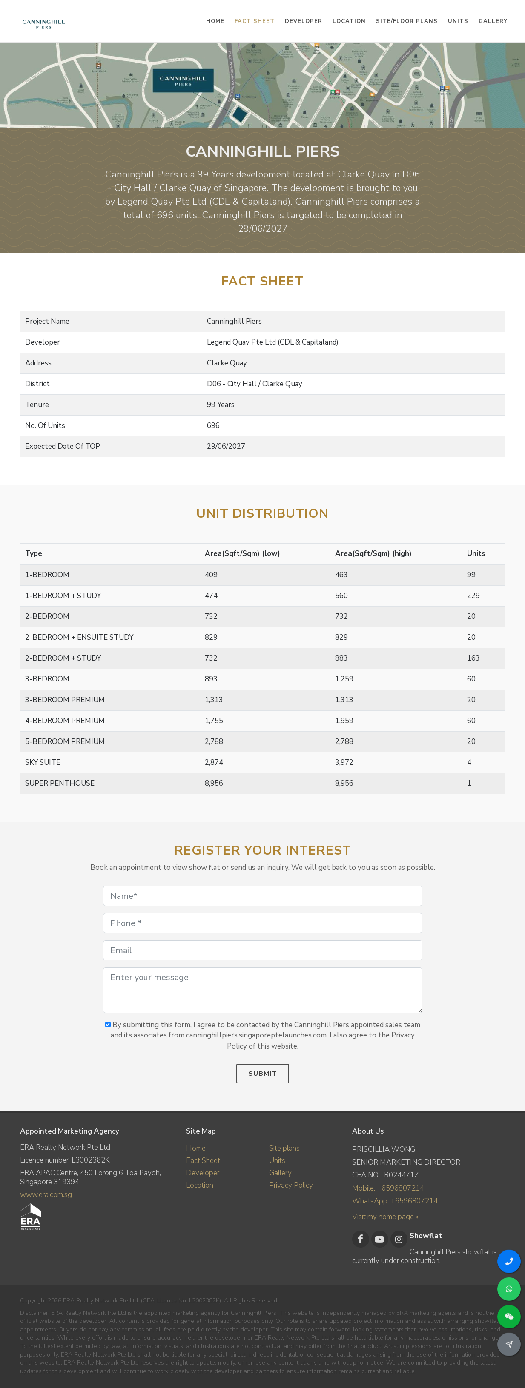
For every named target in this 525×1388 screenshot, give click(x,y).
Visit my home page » (385, 1217)
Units (277, 1161)
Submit (262, 1073)
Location (199, 1185)
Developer (202, 1173)
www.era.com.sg (46, 1195)
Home (196, 1148)
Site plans (284, 1148)
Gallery (280, 1173)
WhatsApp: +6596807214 (395, 1201)
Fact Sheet (203, 1161)
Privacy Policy (291, 1185)
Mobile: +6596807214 (388, 1188)
